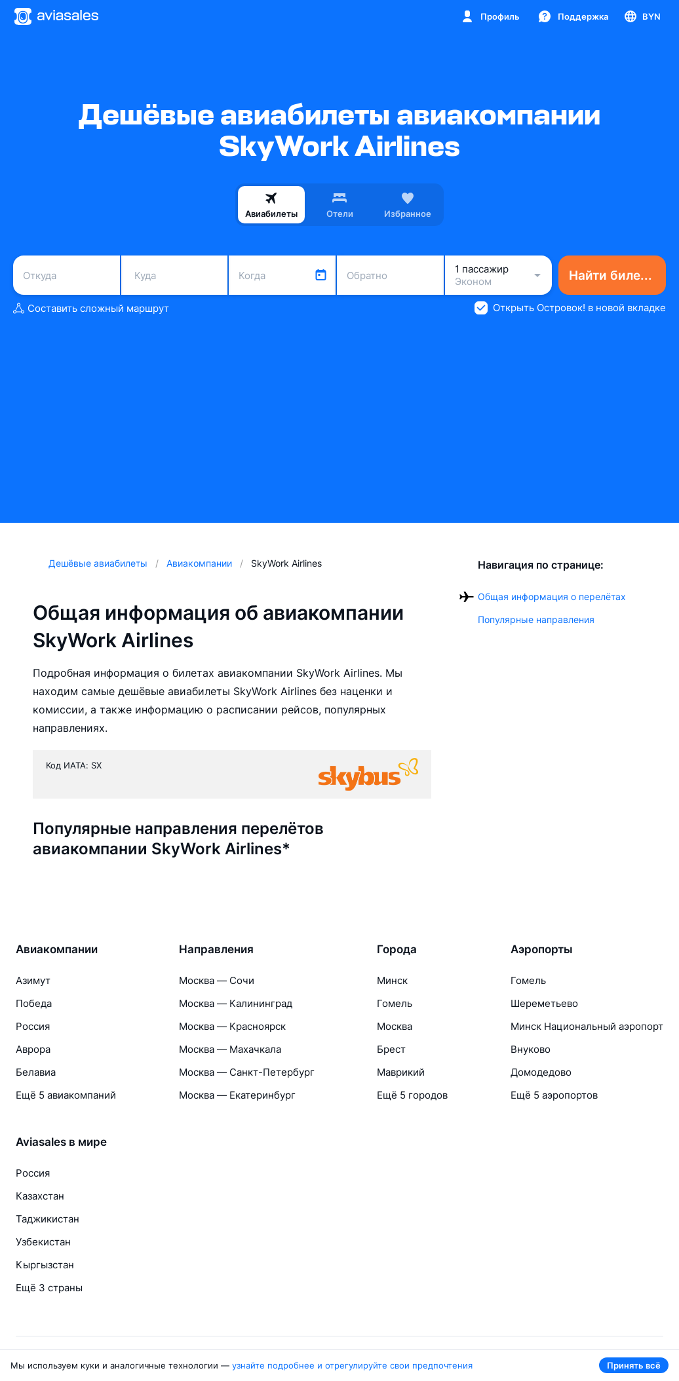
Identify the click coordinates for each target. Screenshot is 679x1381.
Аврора (33, 1049)
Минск (392, 980)
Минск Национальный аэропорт (587, 1026)
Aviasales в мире (61, 1141)
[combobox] (66, 275)
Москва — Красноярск (232, 1026)
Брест (391, 1049)
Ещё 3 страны (49, 1287)
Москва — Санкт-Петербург (247, 1072)
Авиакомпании (57, 949)
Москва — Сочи (216, 980)
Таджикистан (47, 1219)
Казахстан (40, 1196)
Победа (34, 1003)
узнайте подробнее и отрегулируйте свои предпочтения (352, 1365)
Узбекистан (43, 1242)
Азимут (33, 980)
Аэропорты (542, 949)
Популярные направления (536, 619)
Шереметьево (544, 1003)
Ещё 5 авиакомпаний (66, 1095)
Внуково (531, 1049)
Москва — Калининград (235, 1003)
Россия (33, 1026)
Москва (394, 1026)
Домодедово (541, 1072)
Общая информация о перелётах (552, 596)
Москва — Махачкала (230, 1049)
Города (397, 949)
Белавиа (36, 1072)
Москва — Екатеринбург (237, 1095)
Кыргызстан (45, 1264)
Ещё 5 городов (412, 1095)
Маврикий (401, 1072)
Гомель (394, 1003)
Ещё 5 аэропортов (554, 1095)
